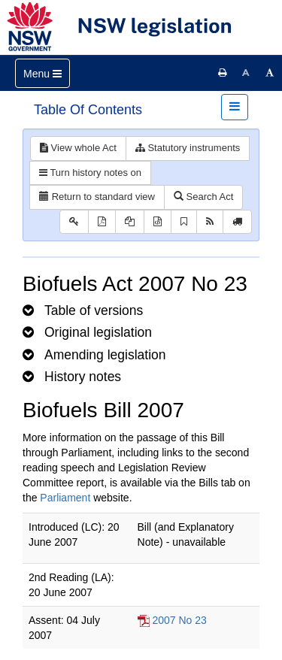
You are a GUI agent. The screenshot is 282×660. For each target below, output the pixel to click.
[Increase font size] (270, 73)
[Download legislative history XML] (157, 222)
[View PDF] (102, 222)
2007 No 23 (179, 620)
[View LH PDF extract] (129, 222)
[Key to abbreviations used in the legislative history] (74, 222)
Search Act (203, 196)
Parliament (65, 498)
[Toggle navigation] (42, 73)
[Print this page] (222, 73)
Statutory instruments (187, 147)
